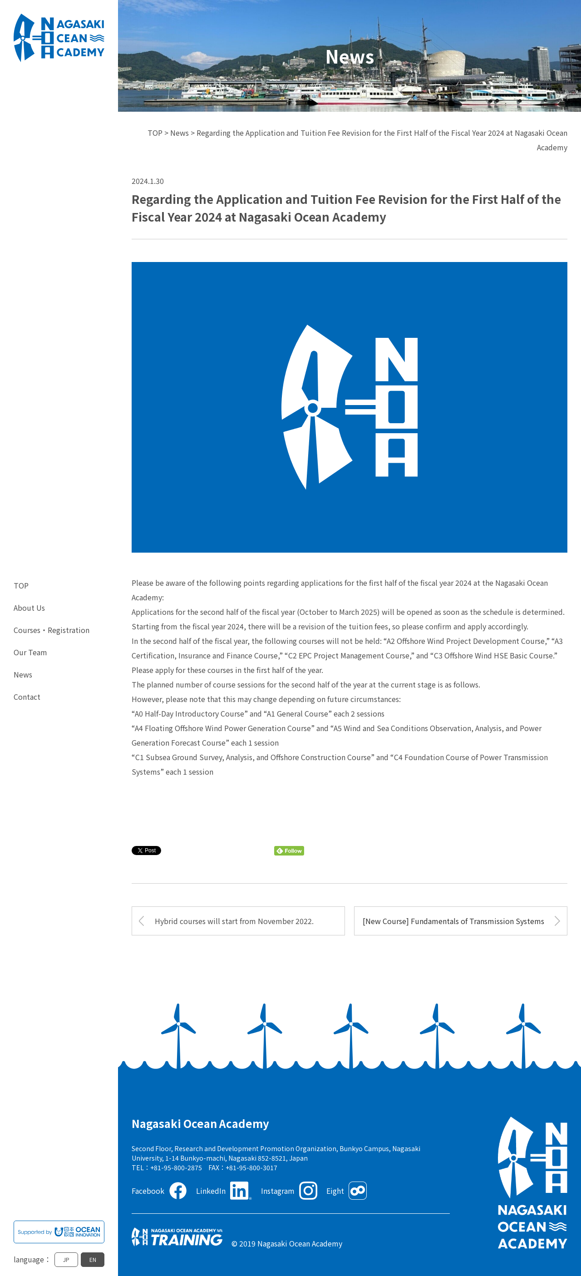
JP (66, 1259)
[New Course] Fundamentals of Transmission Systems (453, 920)
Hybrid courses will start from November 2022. (234, 920)
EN (92, 1259)
